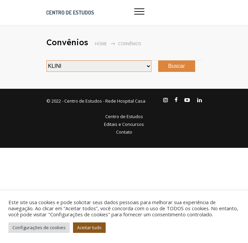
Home (101, 44)
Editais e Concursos (124, 124)
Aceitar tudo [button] (89, 227)
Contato (124, 132)
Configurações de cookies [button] (39, 227)
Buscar (176, 66)
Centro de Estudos (124, 116)
